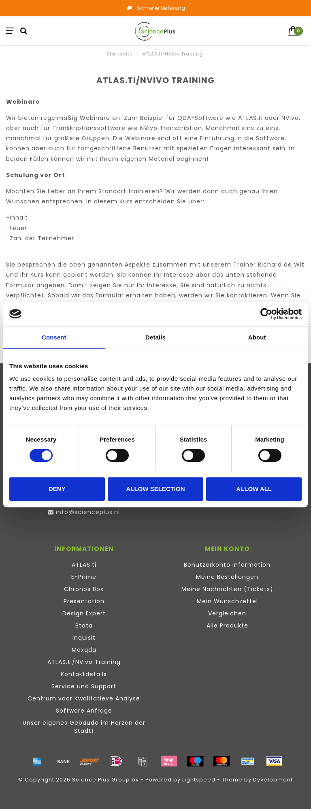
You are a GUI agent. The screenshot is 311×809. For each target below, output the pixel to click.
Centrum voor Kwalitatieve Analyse (84, 698)
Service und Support (83, 686)
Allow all (254, 488)
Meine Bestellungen (227, 577)
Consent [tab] (54, 337)
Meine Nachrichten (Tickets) (227, 589)
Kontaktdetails (84, 674)
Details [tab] (155, 337)
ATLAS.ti (84, 565)
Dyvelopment (273, 779)
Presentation (84, 601)
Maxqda (84, 650)
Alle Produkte (227, 625)
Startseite (120, 54)
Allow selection (155, 488)
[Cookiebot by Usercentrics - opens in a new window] (266, 314)
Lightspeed (198, 779)
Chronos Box (84, 589)
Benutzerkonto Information (227, 565)
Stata (84, 625)
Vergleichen (227, 613)
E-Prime (83, 577)
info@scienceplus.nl (88, 512)
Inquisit (84, 638)
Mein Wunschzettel (227, 601)
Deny (57, 488)
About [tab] (257, 337)
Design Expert (84, 613)
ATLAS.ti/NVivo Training (84, 662)
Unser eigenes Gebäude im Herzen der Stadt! (84, 727)
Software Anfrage (84, 711)
